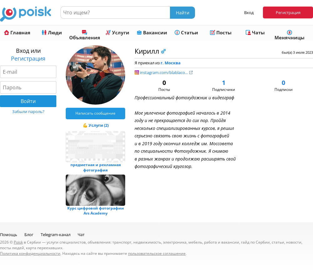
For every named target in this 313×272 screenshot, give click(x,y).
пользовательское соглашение (157, 253)
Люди (52, 32)
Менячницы (290, 35)
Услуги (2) (99, 125)
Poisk (18, 242)
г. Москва (171, 63)
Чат (81, 234)
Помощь (8, 234)
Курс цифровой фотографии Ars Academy (95, 210)
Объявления (84, 35)
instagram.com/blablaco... (166, 72)
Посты (221, 32)
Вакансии (152, 32)
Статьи (186, 32)
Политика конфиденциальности (30, 253)
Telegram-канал (55, 234)
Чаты (255, 32)
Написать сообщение (95, 113)
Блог (28, 234)
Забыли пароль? (28, 111)
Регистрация (288, 12)
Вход (249, 12)
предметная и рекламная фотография (95, 167)
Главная (17, 32)
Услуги (117, 32)
